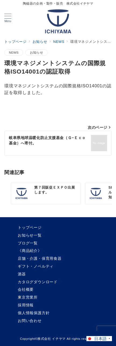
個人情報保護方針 (34, 313)
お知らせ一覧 (30, 235)
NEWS (14, 52)
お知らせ (36, 52)
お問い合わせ (30, 321)
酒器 (22, 274)
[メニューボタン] (8, 18)
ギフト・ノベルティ (36, 266)
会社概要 (26, 289)
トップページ (30, 227)
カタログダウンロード (38, 282)
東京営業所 (28, 297)
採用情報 (26, 305)
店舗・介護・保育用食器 (40, 258)
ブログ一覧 (28, 243)
